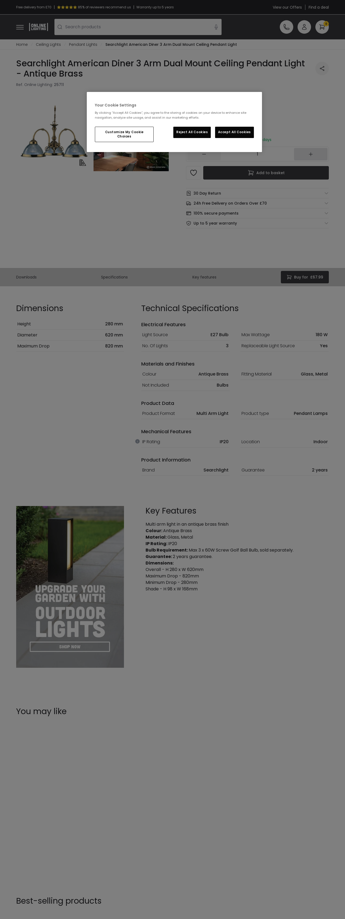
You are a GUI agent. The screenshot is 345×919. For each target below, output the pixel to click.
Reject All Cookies (192, 132)
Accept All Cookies (234, 132)
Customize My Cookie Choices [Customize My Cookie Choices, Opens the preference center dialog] (124, 134)
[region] (174, 122)
